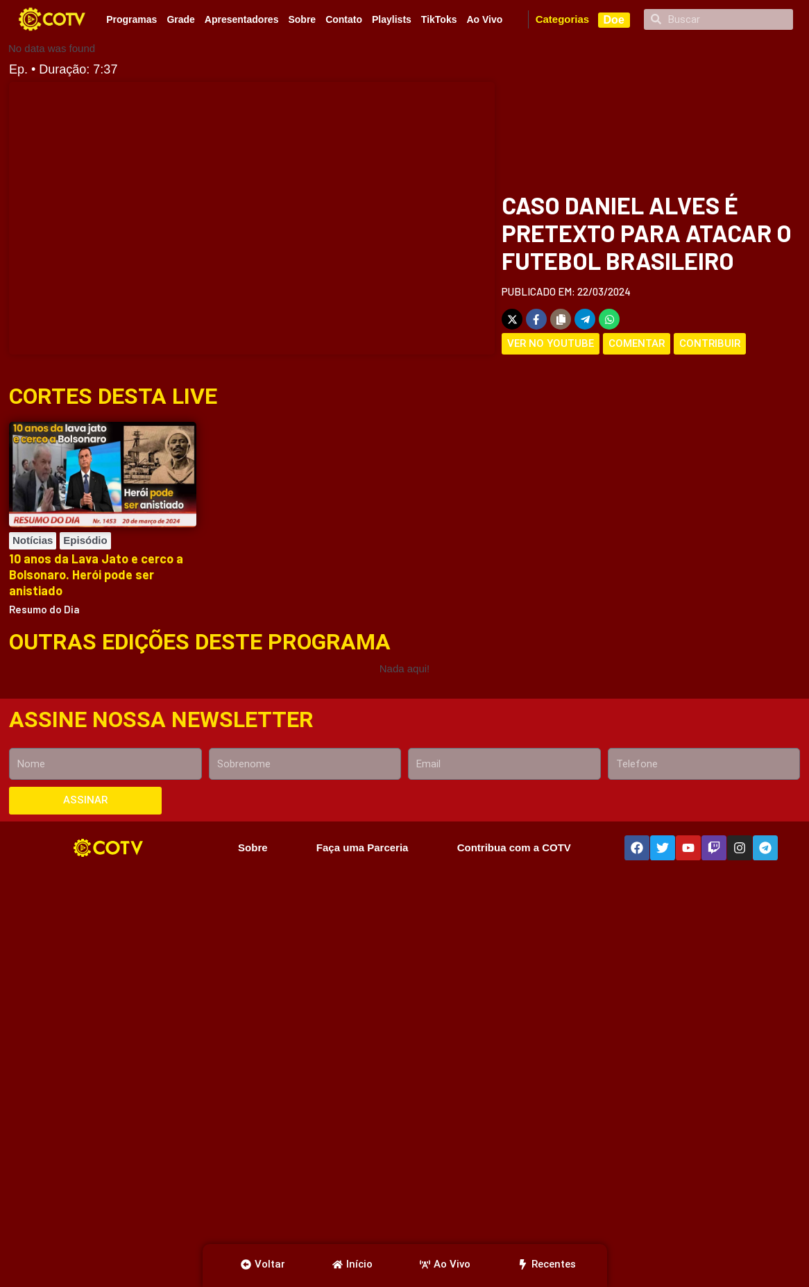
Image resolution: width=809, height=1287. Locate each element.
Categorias (563, 19)
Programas (131, 19)
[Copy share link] (560, 319)
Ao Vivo (484, 19)
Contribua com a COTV (514, 847)
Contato (343, 19)
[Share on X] (512, 319)
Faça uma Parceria (362, 847)
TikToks (439, 19)
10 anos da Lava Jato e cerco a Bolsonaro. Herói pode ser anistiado (96, 575)
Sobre (302, 19)
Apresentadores (242, 19)
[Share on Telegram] (584, 319)
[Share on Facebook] (536, 319)
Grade (180, 19)
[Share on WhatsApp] (609, 319)
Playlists (391, 19)
